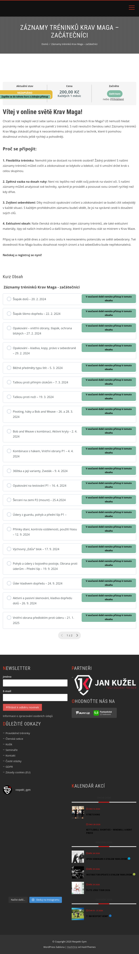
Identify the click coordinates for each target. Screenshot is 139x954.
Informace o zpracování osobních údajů (28, 716)
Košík (9, 744)
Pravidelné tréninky (18, 733)
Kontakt (10, 755)
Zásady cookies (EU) (18, 772)
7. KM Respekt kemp (97, 916)
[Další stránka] (77, 635)
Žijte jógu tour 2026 (98, 890)
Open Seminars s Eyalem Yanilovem (106, 859)
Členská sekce (14, 738)
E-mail (7, 691)
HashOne (72, 947)
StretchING (93, 814)
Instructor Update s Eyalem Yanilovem (109, 874)
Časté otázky (14, 761)
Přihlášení (117, 99)
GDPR (9, 766)
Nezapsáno (24, 92)
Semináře (12, 750)
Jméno (7, 676)
